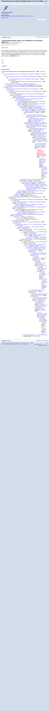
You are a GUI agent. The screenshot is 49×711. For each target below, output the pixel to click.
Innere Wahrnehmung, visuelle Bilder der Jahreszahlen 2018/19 (40, 302)
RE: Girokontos (17, 195)
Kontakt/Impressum (4, 13)
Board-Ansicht (39, 37)
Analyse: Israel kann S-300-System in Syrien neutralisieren (44, 283)
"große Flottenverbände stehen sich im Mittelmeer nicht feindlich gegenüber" (21, 86)
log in (46, 0)
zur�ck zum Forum (6, 37)
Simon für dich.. (17, 216)
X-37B (13, 220)
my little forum (45, 345)
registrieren (45, 1)
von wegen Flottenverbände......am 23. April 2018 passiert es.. (27, 221)
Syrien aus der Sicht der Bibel (40, 136)
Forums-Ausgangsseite (7, 12)
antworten (4, 65)
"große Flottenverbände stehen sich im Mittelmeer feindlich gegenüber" (19, 71)
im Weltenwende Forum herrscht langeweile (14, 83)
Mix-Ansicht (45, 37)
